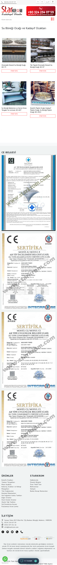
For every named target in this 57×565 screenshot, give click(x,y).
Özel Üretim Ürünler (9, 500)
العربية (47, 2)
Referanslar (34, 487)
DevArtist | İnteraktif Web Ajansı (39, 564)
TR (38, 2)
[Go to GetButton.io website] (5, 563)
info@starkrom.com (10, 527)
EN (42, 2)
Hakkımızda (34, 480)
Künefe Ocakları (7, 480)
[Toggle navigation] (52, 19)
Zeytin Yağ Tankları (9, 502)
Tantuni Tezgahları (8, 482)
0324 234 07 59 (9, 522)
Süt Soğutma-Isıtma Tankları (12, 495)
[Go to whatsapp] (5, 559)
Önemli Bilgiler (35, 482)
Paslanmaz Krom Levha (10, 506)
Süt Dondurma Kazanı (9, 504)
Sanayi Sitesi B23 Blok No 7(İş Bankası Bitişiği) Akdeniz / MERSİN (27, 520)
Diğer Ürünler (7, 498)
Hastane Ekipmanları (9, 493)
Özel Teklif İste (35, 484)
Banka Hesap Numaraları (39, 491)
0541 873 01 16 (9, 525)
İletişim (32, 489)
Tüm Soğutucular (8, 491)
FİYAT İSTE (14, 71)
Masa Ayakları (7, 484)
